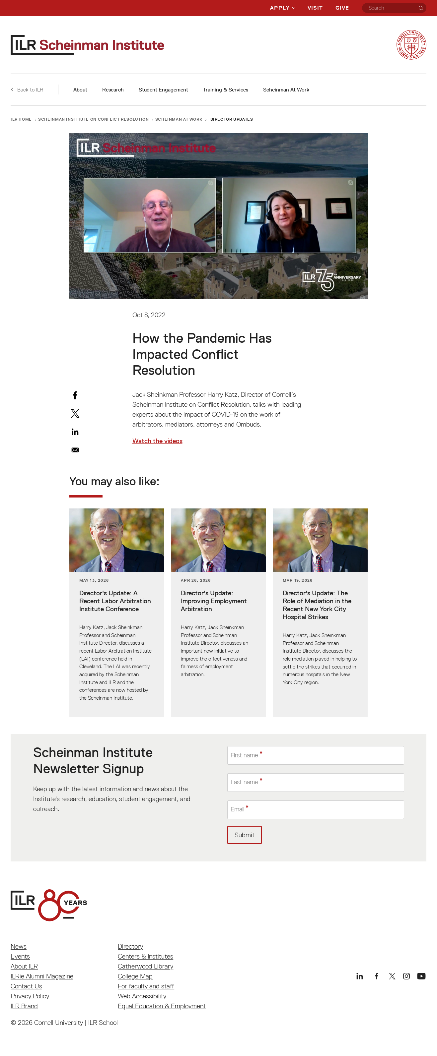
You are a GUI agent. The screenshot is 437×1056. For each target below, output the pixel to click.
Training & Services (225, 90)
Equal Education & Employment (162, 1006)
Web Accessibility (142, 996)
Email (238, 809)
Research (113, 90)
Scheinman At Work (286, 90)
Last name (245, 783)
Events (20, 956)
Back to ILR (27, 89)
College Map (135, 976)
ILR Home (21, 119)
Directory (130, 946)
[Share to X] (75, 413)
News (19, 946)
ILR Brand (24, 1006)
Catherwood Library (145, 966)
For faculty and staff (146, 986)
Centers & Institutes (145, 956)
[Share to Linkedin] (75, 432)
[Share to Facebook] (75, 395)
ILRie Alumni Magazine (42, 976)
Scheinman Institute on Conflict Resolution (93, 119)
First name (245, 755)
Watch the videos (157, 441)
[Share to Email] (75, 450)
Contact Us (26, 986)
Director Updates (231, 119)
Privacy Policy (30, 996)
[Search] (420, 8)
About (80, 90)
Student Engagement (163, 90)
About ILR (24, 966)
